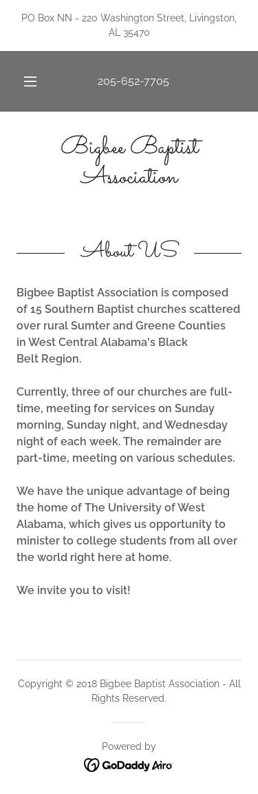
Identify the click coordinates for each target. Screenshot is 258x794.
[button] (30, 81)
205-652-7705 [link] (133, 81)
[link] (129, 163)
